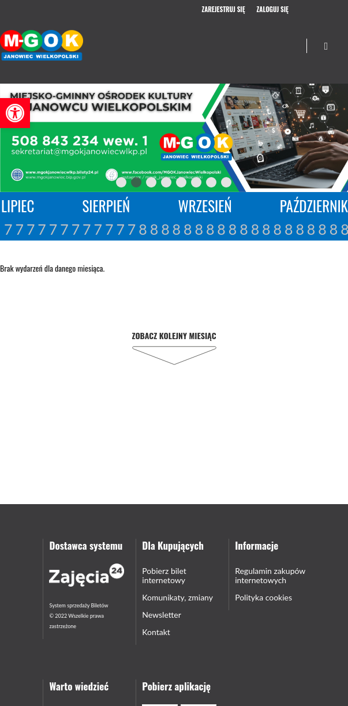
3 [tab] (152, 184)
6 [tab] (197, 184)
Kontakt (156, 632)
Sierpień (106, 206)
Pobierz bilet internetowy (164, 575)
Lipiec (17, 206)
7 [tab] (212, 184)
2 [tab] (137, 184)
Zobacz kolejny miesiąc (174, 335)
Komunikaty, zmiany (177, 597)
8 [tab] (227, 184)
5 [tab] (182, 184)
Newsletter (161, 614)
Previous (97, 182)
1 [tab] (122, 184)
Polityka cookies (263, 597)
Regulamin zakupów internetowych (270, 575)
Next (248, 182)
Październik (314, 206)
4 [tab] (167, 184)
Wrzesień (204, 206)
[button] (15, 113)
